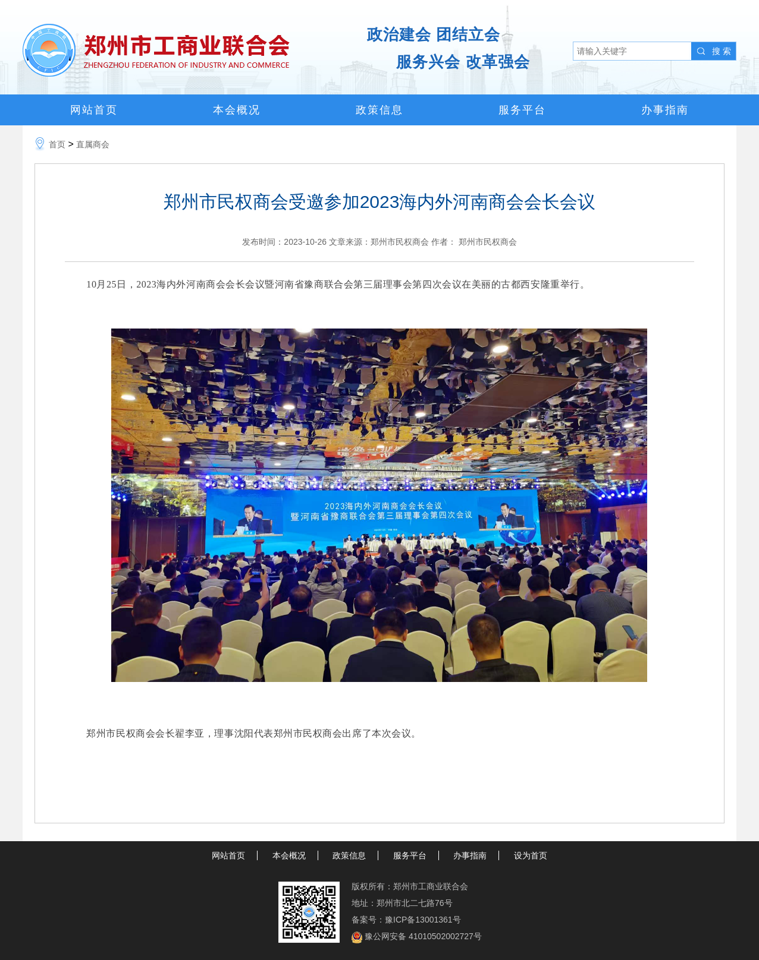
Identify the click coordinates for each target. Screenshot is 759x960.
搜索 (722, 51)
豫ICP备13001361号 (423, 919)
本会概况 (237, 110)
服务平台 (522, 110)
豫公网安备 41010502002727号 (423, 936)
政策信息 (379, 110)
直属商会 (92, 144)
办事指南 (665, 110)
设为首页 (530, 855)
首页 (57, 144)
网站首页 (94, 110)
